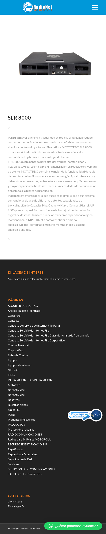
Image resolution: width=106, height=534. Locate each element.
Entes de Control (18, 355)
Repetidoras (15, 449)
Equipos (13, 360)
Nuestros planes (18, 404)
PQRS (11, 414)
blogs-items (15, 501)
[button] (73, 526)
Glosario (13, 370)
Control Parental (18, 345)
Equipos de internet (20, 365)
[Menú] (93, 7)
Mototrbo (14, 385)
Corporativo (15, 350)
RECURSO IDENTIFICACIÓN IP (27, 444)
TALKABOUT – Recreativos (25, 474)
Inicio (11, 375)
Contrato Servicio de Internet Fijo (28, 330)
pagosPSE (14, 409)
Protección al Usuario (21, 429)
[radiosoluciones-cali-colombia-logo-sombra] (44, 7)
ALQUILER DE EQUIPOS (23, 305)
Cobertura (14, 315)
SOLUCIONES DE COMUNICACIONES (31, 469)
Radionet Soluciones (30, 528)
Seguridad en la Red (20, 459)
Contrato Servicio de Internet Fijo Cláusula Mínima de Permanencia (48, 335)
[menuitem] (93, 7)
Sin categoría (16, 506)
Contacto (13, 320)
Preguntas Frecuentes (21, 419)
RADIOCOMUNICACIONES (25, 434)
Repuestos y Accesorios (22, 454)
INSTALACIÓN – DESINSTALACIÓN (30, 380)
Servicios (13, 464)
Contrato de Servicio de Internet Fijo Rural (34, 325)
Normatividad (16, 390)
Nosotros (14, 399)
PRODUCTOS (16, 424)
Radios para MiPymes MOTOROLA (29, 439)
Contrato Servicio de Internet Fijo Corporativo (36, 340)
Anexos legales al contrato (24, 310)
